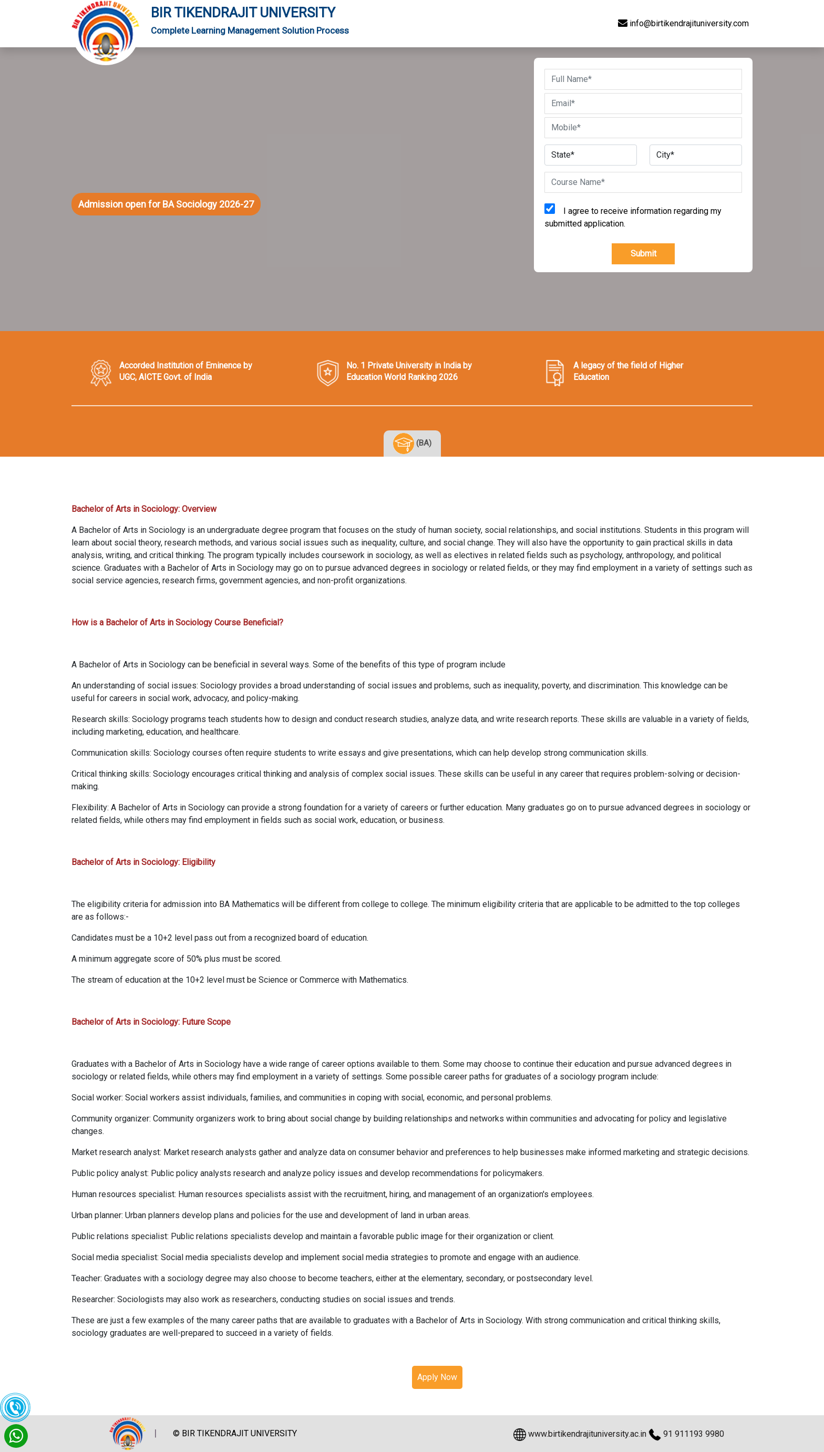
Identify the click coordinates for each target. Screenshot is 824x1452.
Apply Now (437, 1377)
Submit (643, 254)
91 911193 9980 (693, 1434)
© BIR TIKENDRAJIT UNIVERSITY (235, 1433)
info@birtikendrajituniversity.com (683, 23)
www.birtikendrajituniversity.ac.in (587, 1434)
